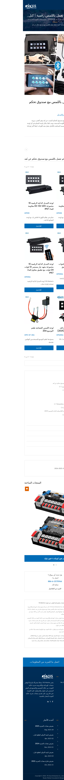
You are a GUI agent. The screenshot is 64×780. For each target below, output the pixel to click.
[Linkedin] (25, 701)
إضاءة (56, 444)
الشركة (60, 729)
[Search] (27, 363)
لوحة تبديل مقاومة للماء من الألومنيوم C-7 (48, 386)
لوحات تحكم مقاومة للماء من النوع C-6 (49, 407)
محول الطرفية (56, 640)
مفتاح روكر (17, 640)
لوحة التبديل (34, 635)
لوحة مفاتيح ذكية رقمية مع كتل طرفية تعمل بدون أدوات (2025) (48, 329)
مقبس (16, 635)
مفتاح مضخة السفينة (48, 640)
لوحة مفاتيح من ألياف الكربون (51, 393)
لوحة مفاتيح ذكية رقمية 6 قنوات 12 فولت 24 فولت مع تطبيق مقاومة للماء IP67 (49, 267)
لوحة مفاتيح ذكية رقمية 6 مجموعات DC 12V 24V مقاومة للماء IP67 (49, 206)
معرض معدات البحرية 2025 (21, 725)
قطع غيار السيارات (51, 449)
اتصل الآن (52, 662)
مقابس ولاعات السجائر (40, 638)
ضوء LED (28, 635)
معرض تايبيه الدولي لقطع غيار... (20, 734)
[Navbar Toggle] (61, 6)
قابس (20, 635)
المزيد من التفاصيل (32, 589)
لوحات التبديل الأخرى (54, 418)
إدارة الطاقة (54, 428)
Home (53, 25)
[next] (60, 149)
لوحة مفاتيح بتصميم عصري (52, 397)
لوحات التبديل (42, 25)
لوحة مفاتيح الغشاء (31, 640)
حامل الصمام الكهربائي (28, 638)
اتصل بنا (60, 749)
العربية (61, 1)
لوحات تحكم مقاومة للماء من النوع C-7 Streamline (45, 404)
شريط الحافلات (11, 635)
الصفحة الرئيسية (57, 725)
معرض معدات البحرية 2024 (21, 743)
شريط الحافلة (19, 638)
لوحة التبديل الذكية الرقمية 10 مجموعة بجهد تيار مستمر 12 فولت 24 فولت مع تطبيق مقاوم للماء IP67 (16, 268)
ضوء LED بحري (50, 638)
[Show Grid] (57, 158)
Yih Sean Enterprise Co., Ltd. (31, 775)
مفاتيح (55, 438)
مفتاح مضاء (39, 640)
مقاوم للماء (57, 643)
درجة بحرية (11, 640)
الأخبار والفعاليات (57, 737)
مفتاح (23, 635)
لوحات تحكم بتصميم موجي (52, 400)
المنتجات (60, 733)
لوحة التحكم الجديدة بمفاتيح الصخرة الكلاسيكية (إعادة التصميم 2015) (40, 411)
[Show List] (55, 158)
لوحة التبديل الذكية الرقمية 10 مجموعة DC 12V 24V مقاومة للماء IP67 (18, 206)
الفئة (48, 25)
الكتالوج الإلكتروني (57, 745)
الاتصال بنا (46, 643)
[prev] (3, 149)
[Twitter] (27, 701)
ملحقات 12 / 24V (52, 433)
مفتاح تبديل (23, 640)
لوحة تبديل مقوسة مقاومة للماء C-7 (50, 390)
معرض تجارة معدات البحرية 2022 (19, 761)
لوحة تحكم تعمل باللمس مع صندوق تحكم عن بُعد (23, 25)
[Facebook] (29, 701)
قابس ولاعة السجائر (10, 638)
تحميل (56, 473)
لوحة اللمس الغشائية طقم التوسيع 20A (19, 329)
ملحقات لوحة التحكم (54, 421)
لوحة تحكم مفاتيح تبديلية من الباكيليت (49, 414)
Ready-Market (24, 777)
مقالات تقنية (59, 741)
